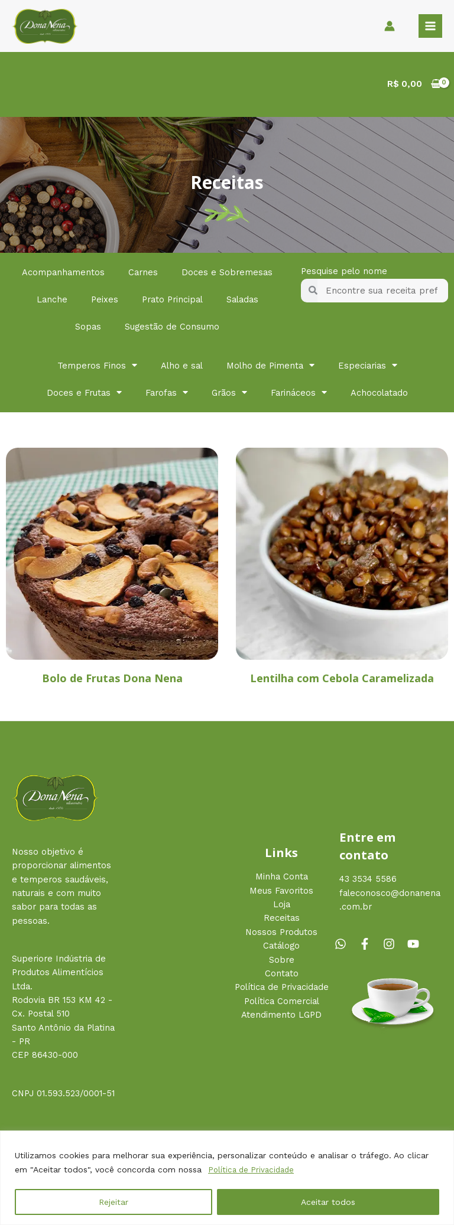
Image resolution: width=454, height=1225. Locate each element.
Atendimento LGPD (281, 1017)
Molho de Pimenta (270, 368)
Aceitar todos (328, 1202)
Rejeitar (113, 1202)
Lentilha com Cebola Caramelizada (342, 680)
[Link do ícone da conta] (389, 27)
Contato (282, 975)
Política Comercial (281, 1003)
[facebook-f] (369, 947)
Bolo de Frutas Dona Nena (112, 680)
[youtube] (415, 947)
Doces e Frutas (84, 395)
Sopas (88, 329)
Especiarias (367, 368)
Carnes (143, 274)
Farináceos (299, 395)
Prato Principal (172, 302)
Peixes (104, 302)
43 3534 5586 (368, 882)
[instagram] (393, 947)
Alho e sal (182, 368)
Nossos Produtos (281, 934)
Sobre (281, 962)
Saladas (242, 302)
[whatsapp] (345, 947)
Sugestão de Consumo (172, 329)
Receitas (282, 921)
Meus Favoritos (281, 893)
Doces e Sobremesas (227, 274)
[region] (227, 1178)
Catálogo (281, 948)
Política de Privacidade (253, 1170)
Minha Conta (281, 879)
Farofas (166, 395)
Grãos (229, 395)
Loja (281, 907)
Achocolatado (379, 395)
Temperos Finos (97, 368)
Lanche (52, 302)
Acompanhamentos (63, 274)
